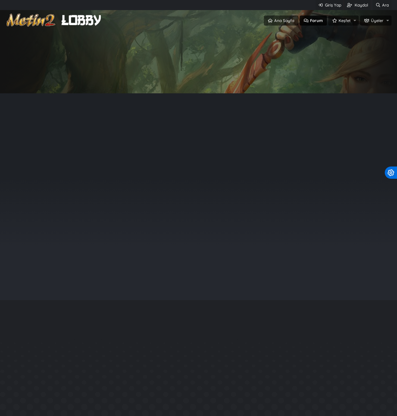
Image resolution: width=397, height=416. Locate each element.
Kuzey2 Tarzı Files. (292, 396)
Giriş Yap (175, 81)
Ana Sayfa (284, 20)
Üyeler (377, 20)
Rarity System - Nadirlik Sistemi (307, 376)
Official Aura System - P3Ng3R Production (318, 405)
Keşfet (345, 20)
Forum (316, 20)
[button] (355, 21)
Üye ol (221, 81)
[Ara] (382, 5)
